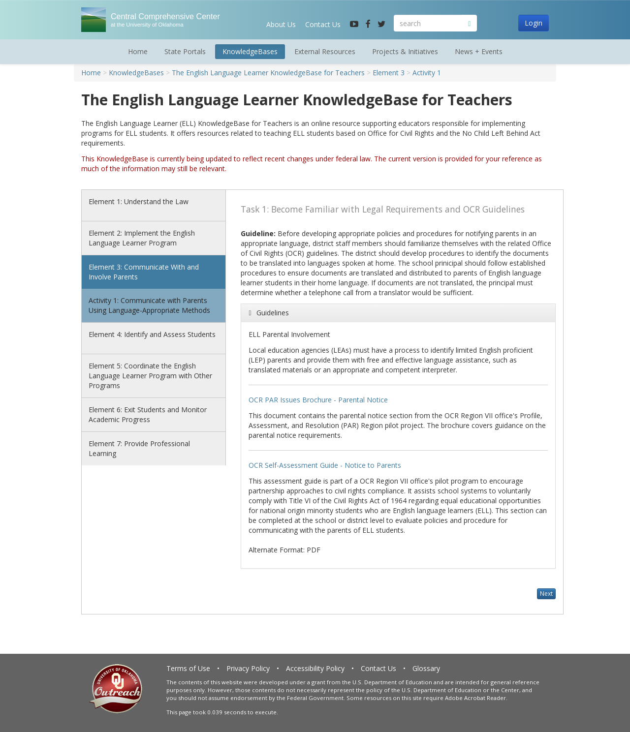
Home (138, 51)
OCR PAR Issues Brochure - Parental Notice (318, 399)
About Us (281, 24)
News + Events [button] (479, 51)
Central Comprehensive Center (161, 20)
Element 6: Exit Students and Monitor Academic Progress (148, 414)
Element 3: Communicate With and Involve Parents (144, 271)
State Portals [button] (185, 51)
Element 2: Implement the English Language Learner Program (142, 237)
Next (546, 593)
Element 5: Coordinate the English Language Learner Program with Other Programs (150, 375)
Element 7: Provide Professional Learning (139, 448)
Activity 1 (426, 72)
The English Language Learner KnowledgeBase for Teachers (268, 72)
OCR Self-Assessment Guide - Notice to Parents (325, 465)
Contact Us (323, 24)
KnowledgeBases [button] (250, 51)
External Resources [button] (324, 51)
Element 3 (389, 72)
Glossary (426, 668)
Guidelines (272, 312)
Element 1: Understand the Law (139, 201)
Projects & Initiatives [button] (405, 51)
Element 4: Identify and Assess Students (152, 334)
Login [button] (533, 23)
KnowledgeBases (136, 72)
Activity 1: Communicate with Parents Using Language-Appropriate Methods (149, 305)
